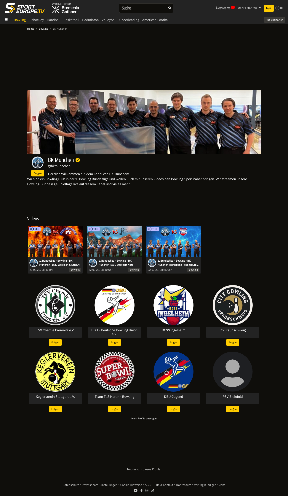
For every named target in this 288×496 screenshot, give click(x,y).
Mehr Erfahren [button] (248, 8)
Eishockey (36, 20)
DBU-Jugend (173, 397)
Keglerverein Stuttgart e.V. (55, 397)
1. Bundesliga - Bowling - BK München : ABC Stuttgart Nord (115, 262)
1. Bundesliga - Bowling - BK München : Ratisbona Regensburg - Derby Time (178, 263)
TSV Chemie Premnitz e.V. (55, 330)
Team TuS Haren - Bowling (114, 397)
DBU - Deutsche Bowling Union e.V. (114, 332)
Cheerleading (129, 20)
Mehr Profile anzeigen (144, 418)
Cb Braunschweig (233, 330)
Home (30, 28)
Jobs (222, 485)
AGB (148, 485)
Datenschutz (71, 485)
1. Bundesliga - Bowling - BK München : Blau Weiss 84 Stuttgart (59, 262)
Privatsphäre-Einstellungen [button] (100, 485)
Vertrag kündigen (205, 485)
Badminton (90, 20)
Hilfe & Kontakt (163, 485)
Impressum (184, 485)
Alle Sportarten (274, 19)
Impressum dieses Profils (143, 469)
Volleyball (109, 20)
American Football (155, 20)
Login (268, 8)
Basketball (71, 20)
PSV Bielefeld (233, 397)
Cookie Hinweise (131, 485)
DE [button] (279, 8)
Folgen (38, 173)
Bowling (20, 20)
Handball (53, 20)
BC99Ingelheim (173, 330)
